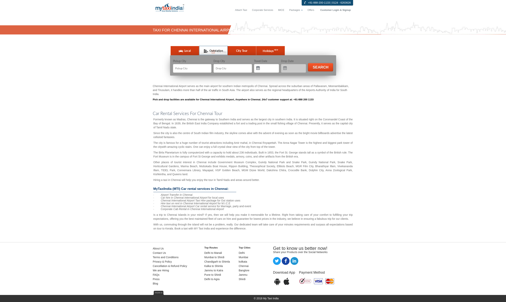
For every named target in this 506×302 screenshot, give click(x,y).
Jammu (243, 274)
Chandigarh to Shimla (217, 261)
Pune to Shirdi (212, 274)
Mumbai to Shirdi (214, 257)
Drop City (219, 61)
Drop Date (287, 61)
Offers (311, 10)
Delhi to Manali (213, 252)
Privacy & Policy (162, 261)
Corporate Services (262, 10)
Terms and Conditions (165, 257)
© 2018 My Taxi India (266, 298)
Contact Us (159, 252)
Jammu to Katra (213, 270)
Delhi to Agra (212, 279)
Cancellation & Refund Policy (170, 266)
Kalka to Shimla (213, 266)
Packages (294, 10)
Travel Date (260, 61)
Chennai (244, 266)
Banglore (244, 270)
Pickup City (179, 61)
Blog (155, 283)
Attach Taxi (241, 10)
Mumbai (243, 257)
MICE (281, 10)
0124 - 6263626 (341, 2)
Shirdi (242, 279)
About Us (158, 248)
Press (156, 279)
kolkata (243, 261)
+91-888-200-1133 (319, 2)
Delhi (242, 252)
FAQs (156, 274)
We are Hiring (161, 270)
